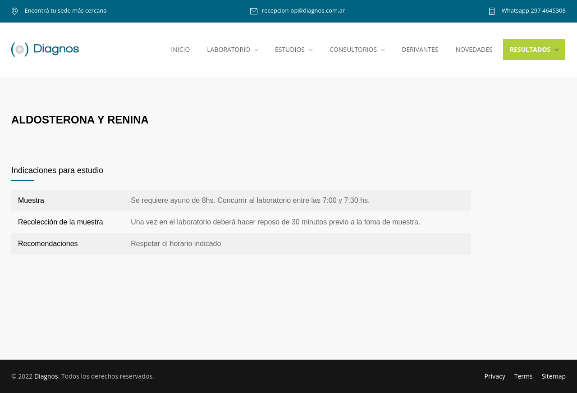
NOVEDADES (474, 49)
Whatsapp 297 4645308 (533, 11)
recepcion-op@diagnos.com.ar (303, 11)
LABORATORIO (228, 49)
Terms (523, 376)
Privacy (495, 376)
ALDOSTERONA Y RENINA (80, 120)
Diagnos (46, 376)
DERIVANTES (420, 49)
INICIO (180, 49)
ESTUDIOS (290, 49)
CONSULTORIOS (353, 49)
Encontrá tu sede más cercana (65, 11)
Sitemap (554, 376)
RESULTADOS (530, 49)
